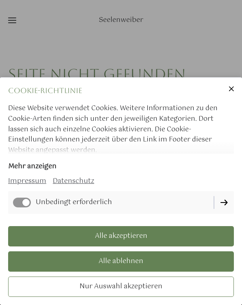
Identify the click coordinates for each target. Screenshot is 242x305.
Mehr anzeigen (32, 166)
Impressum (27, 181)
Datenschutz (73, 181)
